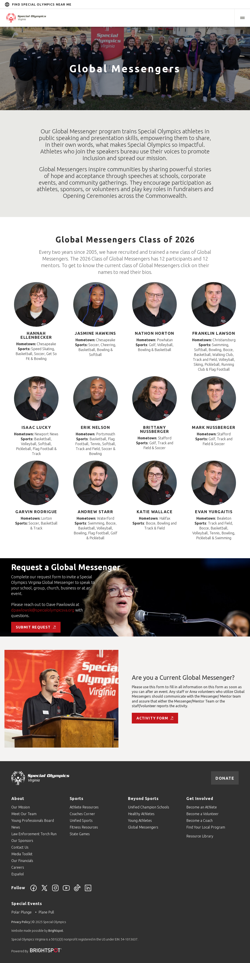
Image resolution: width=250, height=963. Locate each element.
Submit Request (36, 627)
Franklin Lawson (213, 333)
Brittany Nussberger (154, 429)
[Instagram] (55, 891)
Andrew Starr (95, 511)
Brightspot (55, 930)
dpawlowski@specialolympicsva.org (43, 610)
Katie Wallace (155, 511)
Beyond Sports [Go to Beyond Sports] (143, 798)
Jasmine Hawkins (95, 333)
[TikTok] (77, 891)
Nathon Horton (154, 333)
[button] (242, 18)
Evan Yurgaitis (213, 511)
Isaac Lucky (36, 427)
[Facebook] (33, 891)
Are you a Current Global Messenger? (183, 677)
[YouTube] (66, 891)
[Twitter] (44, 891)
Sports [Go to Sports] (76, 798)
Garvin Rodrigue (36, 511)
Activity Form (154, 718)
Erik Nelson (95, 427)
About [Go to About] (17, 798)
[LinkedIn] (88, 891)
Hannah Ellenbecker (36, 335)
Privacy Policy (20, 922)
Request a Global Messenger (65, 567)
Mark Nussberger (214, 427)
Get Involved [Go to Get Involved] (199, 798)
